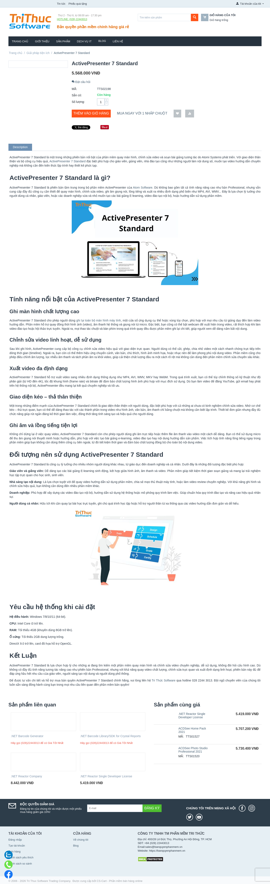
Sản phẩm (63, 41)
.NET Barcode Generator (27, 736)
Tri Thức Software (164, 680)
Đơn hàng (14, 851)
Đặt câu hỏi (81, 82)
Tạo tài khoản (16, 845)
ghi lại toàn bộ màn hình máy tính (98, 320)
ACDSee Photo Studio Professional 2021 (193, 749)
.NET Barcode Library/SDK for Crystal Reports (110, 736)
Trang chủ (20, 41)
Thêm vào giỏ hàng (91, 113)
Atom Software (143, 187)
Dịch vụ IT (84, 41)
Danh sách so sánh (20, 863)
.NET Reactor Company (26, 776)
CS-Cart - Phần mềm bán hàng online (119, 881)
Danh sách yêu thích (21, 857)
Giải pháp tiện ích (38, 53)
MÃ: (74, 89)
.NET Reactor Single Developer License (106, 776)
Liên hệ (118, 41)
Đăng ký (152, 808)
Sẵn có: (77, 95)
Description (20, 147)
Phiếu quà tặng (78, 3)
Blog (102, 41)
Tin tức (61, 3)
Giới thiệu (42, 41)
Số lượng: (78, 101)
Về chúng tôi (80, 839)
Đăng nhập (15, 839)
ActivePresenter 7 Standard (67, 161)
